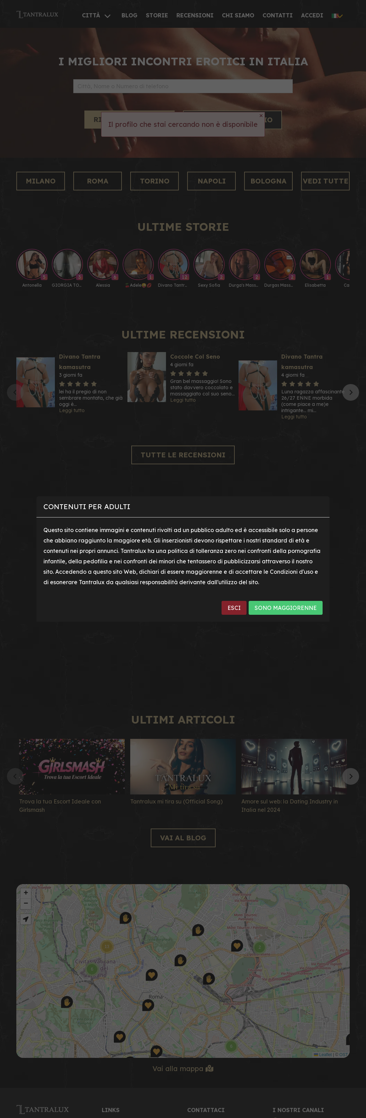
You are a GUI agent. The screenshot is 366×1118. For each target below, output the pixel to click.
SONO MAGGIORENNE (286, 607)
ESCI (234, 607)
